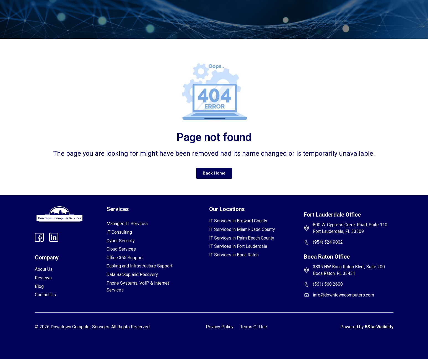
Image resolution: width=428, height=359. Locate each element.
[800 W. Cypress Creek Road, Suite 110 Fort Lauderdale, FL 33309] (306, 228)
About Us (44, 269)
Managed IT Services (127, 223)
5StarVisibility (379, 326)
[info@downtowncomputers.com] (306, 295)
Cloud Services (121, 249)
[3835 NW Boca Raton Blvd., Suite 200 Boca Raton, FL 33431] (306, 270)
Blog (224, 13)
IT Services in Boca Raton (234, 254)
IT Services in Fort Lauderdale (238, 246)
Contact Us (248, 13)
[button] (120, 13)
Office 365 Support (125, 257)
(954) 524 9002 (328, 242)
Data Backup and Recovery (132, 274)
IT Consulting (119, 232)
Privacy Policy (220, 326)
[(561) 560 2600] (306, 284)
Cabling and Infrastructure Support (139, 266)
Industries (152, 13)
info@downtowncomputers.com (343, 295)
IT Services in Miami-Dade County (242, 229)
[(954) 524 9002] (306, 242)
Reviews (182, 13)
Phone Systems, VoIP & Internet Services (138, 286)
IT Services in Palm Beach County (241, 238)
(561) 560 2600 (328, 284)
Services (120, 13)
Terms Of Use (253, 326)
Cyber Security (121, 240)
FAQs (204, 13)
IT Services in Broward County (238, 220)
